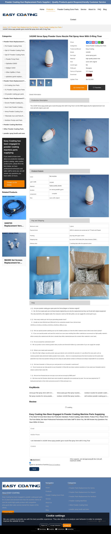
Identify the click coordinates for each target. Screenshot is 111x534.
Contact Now (80, 87)
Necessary (42, 529)
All (9, 27)
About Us (92, 9)
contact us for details (12, 184)
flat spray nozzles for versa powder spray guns (41, 396)
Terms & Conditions (54, 464)
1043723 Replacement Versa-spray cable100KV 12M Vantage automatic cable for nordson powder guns (14, 224)
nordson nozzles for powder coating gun (96, 393)
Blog (105, 9)
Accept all (67, 525)
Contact (73, 19)
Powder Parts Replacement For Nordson (24, 27)
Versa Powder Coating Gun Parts (50, 27)
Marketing (69, 529)
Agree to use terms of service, (44, 464)
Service (83, 9)
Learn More (8, 512)
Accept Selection (55, 525)
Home (42, 9)
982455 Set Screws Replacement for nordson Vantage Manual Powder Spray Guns (13, 261)
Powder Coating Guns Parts (67, 9)
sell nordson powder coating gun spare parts (96, 396)
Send (34, 469)
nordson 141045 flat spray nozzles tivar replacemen (69, 396)
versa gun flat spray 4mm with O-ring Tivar (41, 393)
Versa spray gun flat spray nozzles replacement (69, 393)
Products (49, 9)
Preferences (60, 529)
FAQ (99, 9)
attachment (35, 459)
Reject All (44, 525)
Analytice (50, 529)
